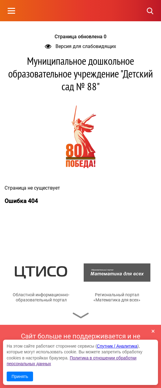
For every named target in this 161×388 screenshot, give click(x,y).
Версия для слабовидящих (80, 46)
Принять (20, 376)
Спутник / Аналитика (117, 346)
